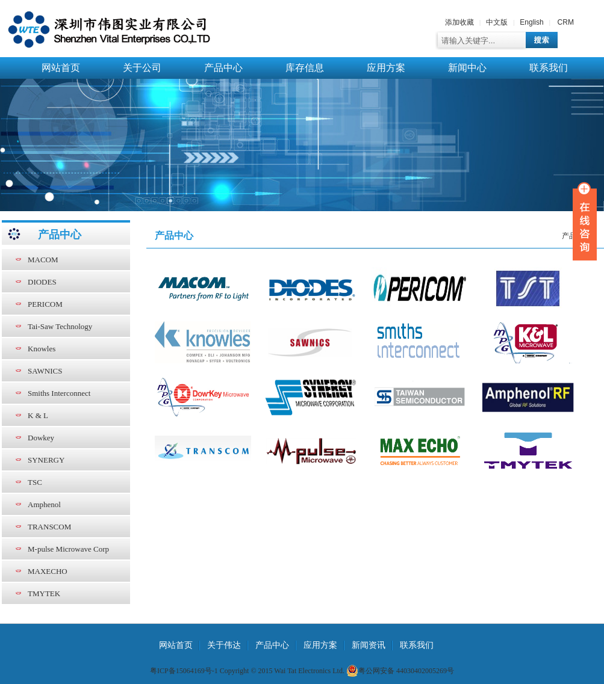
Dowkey (41, 437)
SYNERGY (46, 459)
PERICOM (45, 304)
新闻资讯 (368, 645)
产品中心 (223, 68)
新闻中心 (467, 68)
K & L (38, 415)
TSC (35, 482)
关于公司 (142, 68)
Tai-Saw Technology (60, 326)
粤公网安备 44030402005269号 (400, 671)
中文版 (497, 22)
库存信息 (304, 68)
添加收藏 (459, 22)
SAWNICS (45, 370)
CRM (566, 22)
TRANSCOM (49, 526)
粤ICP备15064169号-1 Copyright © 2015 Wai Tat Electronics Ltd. (247, 671)
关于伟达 (224, 645)
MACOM (43, 259)
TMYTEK (44, 593)
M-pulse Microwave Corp (68, 548)
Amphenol (44, 504)
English (531, 22)
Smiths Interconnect (59, 393)
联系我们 (548, 68)
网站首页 (61, 68)
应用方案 (386, 68)
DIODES (42, 281)
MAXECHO (47, 571)
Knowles (41, 348)
